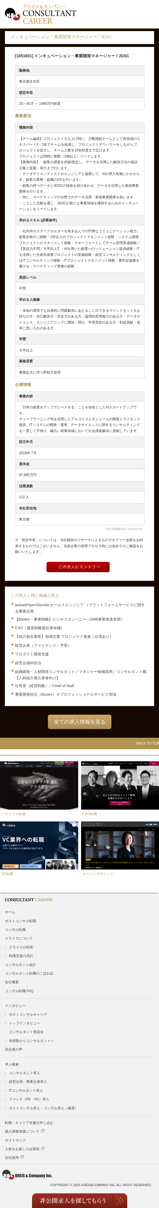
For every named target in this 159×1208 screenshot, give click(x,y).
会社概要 (12, 982)
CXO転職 (90, 814)
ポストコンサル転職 (20, 921)
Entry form (78, 567)
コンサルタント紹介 (20, 965)
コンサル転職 (15, 930)
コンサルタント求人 (24, 1073)
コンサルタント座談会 (26, 1032)
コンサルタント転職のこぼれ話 (29, 973)
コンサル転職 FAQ (19, 991)
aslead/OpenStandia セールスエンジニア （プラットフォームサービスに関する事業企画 (80, 608)
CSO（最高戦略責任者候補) (38, 628)
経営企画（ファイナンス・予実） (43, 645)
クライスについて (19, 938)
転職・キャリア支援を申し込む (29, 1123)
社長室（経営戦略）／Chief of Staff (44, 686)
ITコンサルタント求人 (26, 1091)
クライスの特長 (21, 947)
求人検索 (12, 1064)
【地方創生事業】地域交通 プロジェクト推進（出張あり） (64, 636)
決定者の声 (13, 1049)
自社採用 (14, 1157)
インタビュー (15, 1006)
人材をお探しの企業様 (25, 1149)
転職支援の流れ (21, 956)
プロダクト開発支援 (32, 654)
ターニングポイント (98, 874)
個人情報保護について (25, 1131)
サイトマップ (15, 1140)
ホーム (10, 912)
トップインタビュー (24, 1023)
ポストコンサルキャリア (28, 1015)
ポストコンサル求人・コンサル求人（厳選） (43, 1108)
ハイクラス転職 (13, 814)
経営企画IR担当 (28, 663)
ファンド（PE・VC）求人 (29, 1099)
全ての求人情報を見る (80, 722)
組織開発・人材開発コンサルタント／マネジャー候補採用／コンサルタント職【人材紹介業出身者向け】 (80, 674)
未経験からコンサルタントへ (31, 1041)
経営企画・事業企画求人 (28, 1082)
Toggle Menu (146, 14)
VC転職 (7, 874)
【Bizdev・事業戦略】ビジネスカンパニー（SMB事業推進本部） (69, 619)
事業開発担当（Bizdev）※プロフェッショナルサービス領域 (65, 694)
